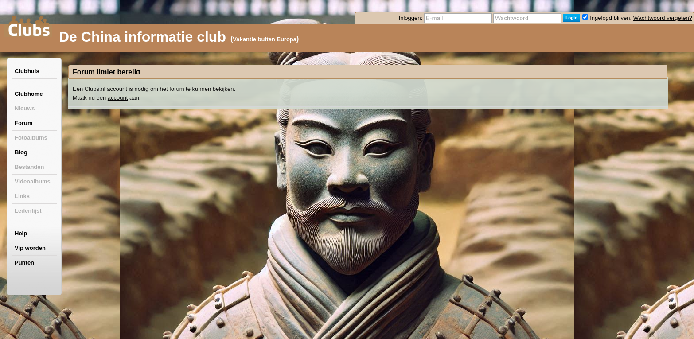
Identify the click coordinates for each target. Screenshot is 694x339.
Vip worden (30, 248)
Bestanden (29, 167)
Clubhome (29, 93)
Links (22, 196)
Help (21, 233)
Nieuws (25, 108)
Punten (24, 262)
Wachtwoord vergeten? (662, 18)
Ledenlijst (28, 210)
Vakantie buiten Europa (264, 39)
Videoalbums (33, 181)
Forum (23, 123)
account (118, 97)
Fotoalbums (31, 137)
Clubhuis (27, 71)
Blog (21, 152)
